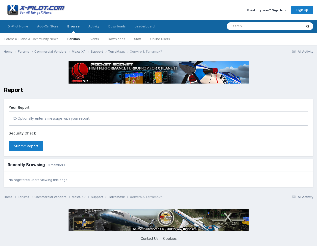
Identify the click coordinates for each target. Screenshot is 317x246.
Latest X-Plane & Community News (31, 39)
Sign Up (302, 10)
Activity (93, 26)
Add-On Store (47, 26)
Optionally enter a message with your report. (51, 118)
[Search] (255, 26)
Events (94, 39)
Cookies (170, 238)
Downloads (116, 39)
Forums (73, 39)
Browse (73, 28)
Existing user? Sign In (267, 10)
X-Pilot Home (18, 26)
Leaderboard (145, 26)
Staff (137, 39)
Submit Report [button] (26, 146)
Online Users (160, 39)
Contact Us (149, 238)
